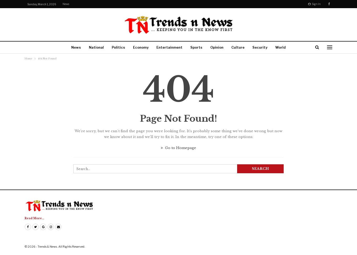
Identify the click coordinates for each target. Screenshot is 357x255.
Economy (141, 47)
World (280, 47)
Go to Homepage (178, 148)
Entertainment (169, 47)
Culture (237, 47)
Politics (118, 47)
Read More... (34, 218)
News (66, 4)
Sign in (314, 4)
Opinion (216, 47)
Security (259, 47)
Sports (196, 47)
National (96, 47)
